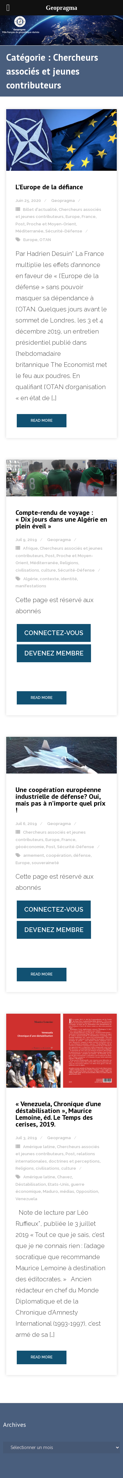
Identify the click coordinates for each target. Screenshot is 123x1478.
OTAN (45, 239)
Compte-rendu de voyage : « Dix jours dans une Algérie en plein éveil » (61, 519)
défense (82, 855)
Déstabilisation (31, 1184)
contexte (49, 579)
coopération (58, 855)
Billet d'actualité (40, 209)
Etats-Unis (58, 1184)
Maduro (50, 1191)
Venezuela (26, 1199)
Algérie (30, 579)
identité (69, 579)
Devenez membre (54, 653)
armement (33, 855)
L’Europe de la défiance (49, 187)
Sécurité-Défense (63, 231)
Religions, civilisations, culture (46, 1168)
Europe (73, 216)
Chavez (64, 1177)
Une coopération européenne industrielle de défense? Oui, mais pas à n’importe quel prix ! (60, 799)
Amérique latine (39, 1146)
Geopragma (63, 200)
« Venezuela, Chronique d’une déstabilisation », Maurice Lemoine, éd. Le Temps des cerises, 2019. (58, 1113)
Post (20, 224)
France (89, 216)
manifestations (31, 586)
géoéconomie (30, 846)
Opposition (87, 1191)
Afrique (30, 548)
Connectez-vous (53, 633)
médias (67, 1191)
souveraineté (45, 862)
